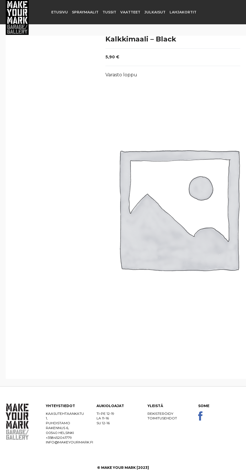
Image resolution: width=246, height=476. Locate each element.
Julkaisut (155, 12)
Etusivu (59, 12)
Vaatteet (130, 12)
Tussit (109, 12)
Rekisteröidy (160, 413)
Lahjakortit (183, 12)
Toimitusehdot (162, 418)
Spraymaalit (85, 12)
